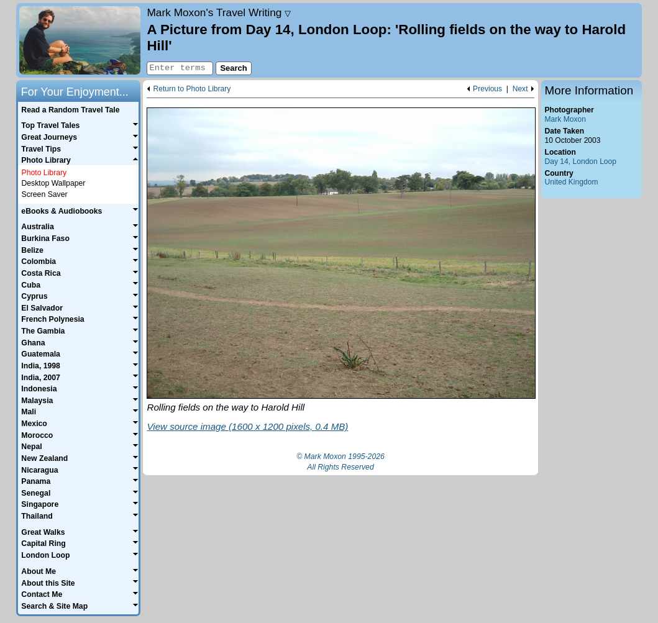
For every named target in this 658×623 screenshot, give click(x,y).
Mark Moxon (565, 119)
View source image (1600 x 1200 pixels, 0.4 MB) (247, 426)
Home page (79, 40)
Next (520, 89)
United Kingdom (571, 182)
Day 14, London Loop (581, 161)
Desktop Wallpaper (53, 183)
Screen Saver (44, 194)
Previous (487, 89)
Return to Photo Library (192, 89)
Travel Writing (219, 12)
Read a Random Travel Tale (70, 110)
